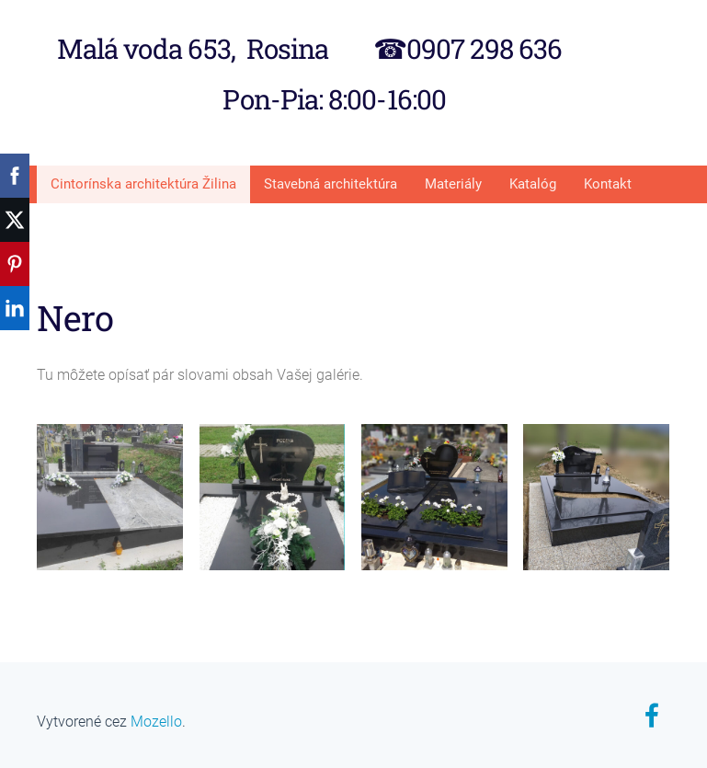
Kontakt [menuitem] (608, 181)
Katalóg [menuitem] (532, 181)
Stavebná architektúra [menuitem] (330, 181)
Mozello (156, 719)
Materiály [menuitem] (453, 181)
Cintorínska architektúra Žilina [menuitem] (143, 181)
